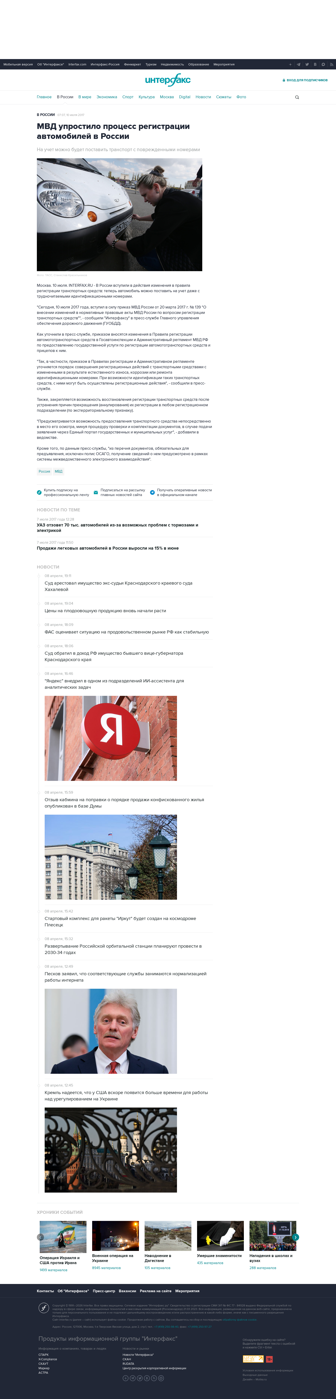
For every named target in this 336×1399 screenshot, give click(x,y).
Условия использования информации (268, 1370)
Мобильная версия (18, 64)
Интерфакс (168, 80)
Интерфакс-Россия (105, 64)
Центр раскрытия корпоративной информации (154, 1368)
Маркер (44, 1368)
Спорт (128, 97)
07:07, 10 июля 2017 (70, 115)
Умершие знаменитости (219, 1256)
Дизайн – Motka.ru (255, 1379)
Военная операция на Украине (112, 1258)
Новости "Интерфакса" (138, 1355)
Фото (241, 97)
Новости (203, 97)
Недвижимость (172, 64)
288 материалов (263, 1268)
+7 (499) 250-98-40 (166, 1327)
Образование (198, 64)
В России (65, 97)
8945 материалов (106, 1268)
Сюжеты (223, 97)
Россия (44, 471)
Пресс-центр (104, 1291)
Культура (147, 97)
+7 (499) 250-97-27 (199, 1327)
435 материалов (210, 1263)
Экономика (107, 97)
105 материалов (157, 1268)
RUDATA (128, 1364)
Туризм (151, 64)
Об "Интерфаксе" (50, 64)
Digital (184, 97)
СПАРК (44, 1355)
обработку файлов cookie (240, 1320)
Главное (44, 97)
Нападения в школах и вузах (271, 1258)
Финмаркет (132, 64)
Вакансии (127, 1291)
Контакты (45, 1291)
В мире (84, 97)
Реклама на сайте (156, 1291)
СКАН (127, 1359)
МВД (58, 471)
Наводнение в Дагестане (158, 1258)
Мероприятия (224, 64)
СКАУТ (43, 1364)
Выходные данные (255, 1375)
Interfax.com (77, 64)
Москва (167, 97)
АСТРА (43, 1373)
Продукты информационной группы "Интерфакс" (108, 1339)
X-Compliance (48, 1359)
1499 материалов (53, 1270)
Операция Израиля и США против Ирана (60, 1260)
